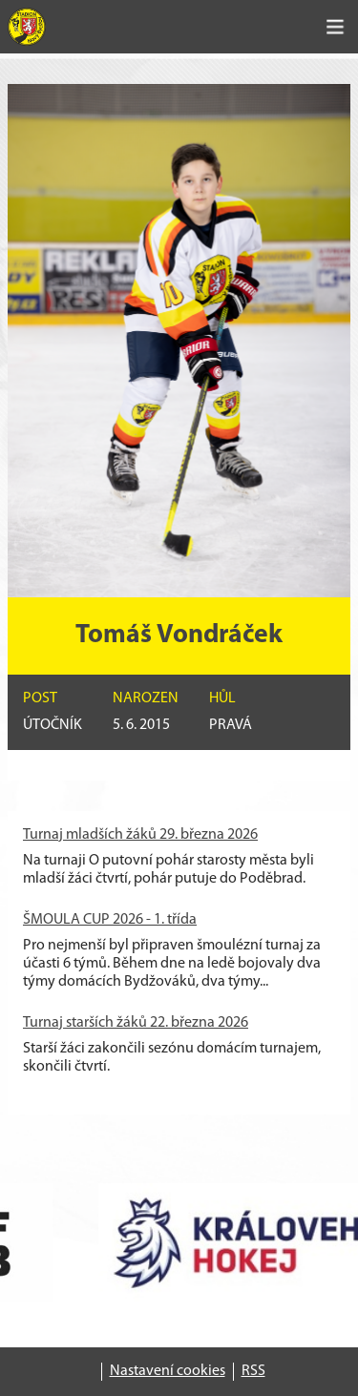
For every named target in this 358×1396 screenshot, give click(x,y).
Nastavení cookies (167, 1371)
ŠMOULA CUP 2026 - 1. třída (110, 919)
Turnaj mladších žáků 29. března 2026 (140, 835)
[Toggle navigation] (335, 26)
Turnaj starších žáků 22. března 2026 (135, 1023)
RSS (253, 1371)
